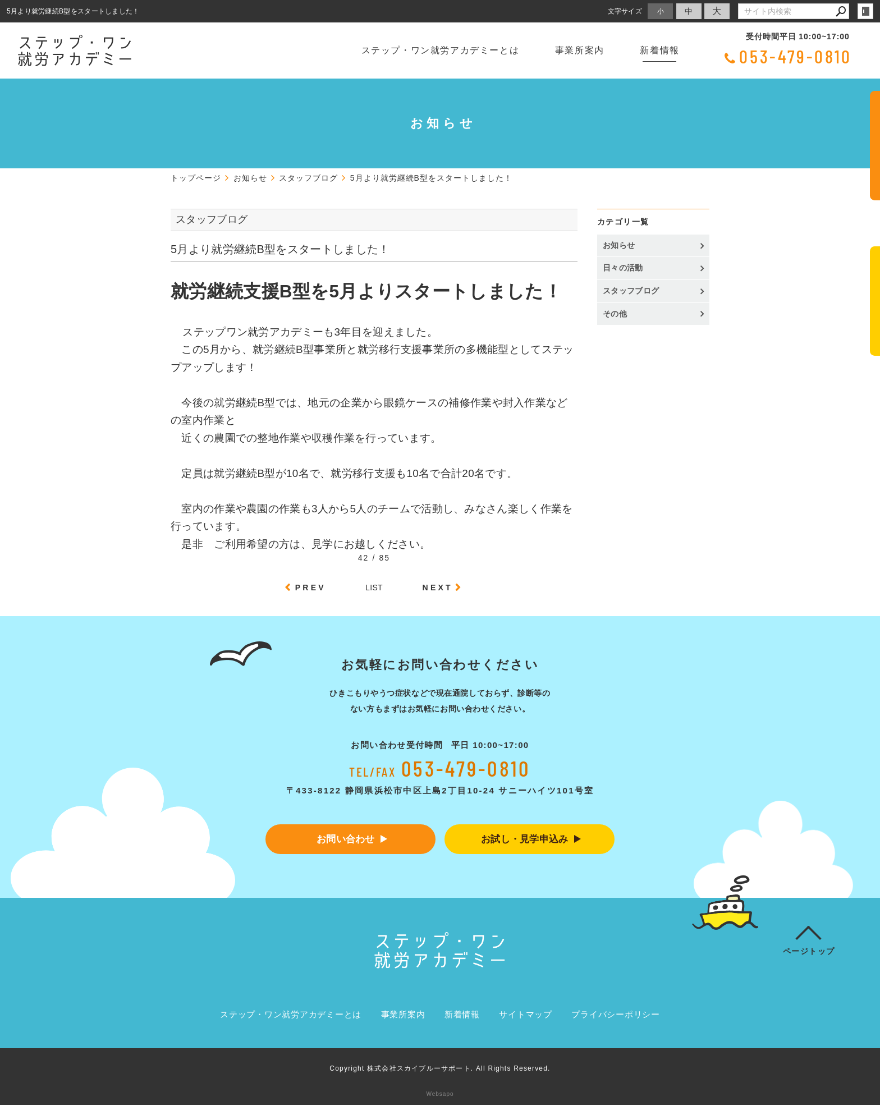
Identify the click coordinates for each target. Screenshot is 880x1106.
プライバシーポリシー (615, 1015)
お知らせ (619, 245)
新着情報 (659, 50)
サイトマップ (525, 1015)
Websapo (439, 1095)
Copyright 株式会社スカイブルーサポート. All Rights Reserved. (439, 1069)
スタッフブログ (631, 290)
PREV (310, 587)
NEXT (438, 587)
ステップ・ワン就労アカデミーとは (440, 50)
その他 (619, 313)
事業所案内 (579, 50)
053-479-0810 (795, 56)
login (865, 11)
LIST (374, 587)
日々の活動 (623, 267)
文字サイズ (625, 11)
